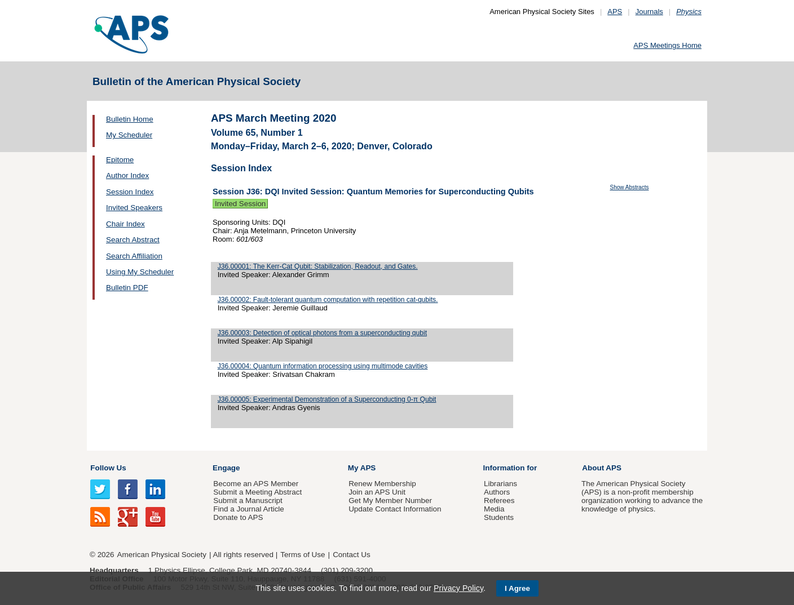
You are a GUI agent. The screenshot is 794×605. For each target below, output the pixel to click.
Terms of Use (302, 554)
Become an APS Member (255, 483)
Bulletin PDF (127, 287)
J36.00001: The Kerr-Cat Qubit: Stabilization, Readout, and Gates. (318, 266)
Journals (649, 11)
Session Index (129, 192)
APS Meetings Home (667, 45)
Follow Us (108, 468)
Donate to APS (238, 517)
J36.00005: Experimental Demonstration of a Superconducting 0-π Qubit (327, 399)
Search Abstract (133, 239)
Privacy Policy (458, 588)
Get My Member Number (390, 500)
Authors (497, 492)
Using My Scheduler (140, 272)
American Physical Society (161, 554)
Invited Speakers (134, 207)
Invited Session (240, 203)
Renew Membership (382, 483)
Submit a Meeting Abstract (257, 492)
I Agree (517, 588)
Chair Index (125, 224)
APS (614, 11)
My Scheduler (129, 135)
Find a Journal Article (248, 509)
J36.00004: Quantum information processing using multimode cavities (323, 366)
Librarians (500, 483)
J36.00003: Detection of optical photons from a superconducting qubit (322, 333)
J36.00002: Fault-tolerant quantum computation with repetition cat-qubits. (328, 300)
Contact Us (351, 554)
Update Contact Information (395, 509)
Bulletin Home (129, 119)
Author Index (127, 175)
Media (494, 509)
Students (499, 517)
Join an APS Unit (377, 492)
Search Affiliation (134, 256)
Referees (499, 500)
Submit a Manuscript (247, 500)
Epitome (120, 159)
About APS (601, 468)
